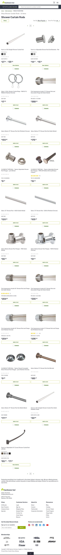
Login (17, 505)
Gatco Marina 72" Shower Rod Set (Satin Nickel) (43, 131)
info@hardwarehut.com (7, 494)
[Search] (38, 6)
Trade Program (50, 511)
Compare (16, 68)
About (32, 505)
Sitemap (17, 551)
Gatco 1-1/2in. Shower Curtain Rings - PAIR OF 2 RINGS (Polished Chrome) (14, 92)
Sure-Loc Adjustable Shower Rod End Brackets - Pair (45, 49)
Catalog (48, 507)
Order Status (19, 515)
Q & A (47, 517)
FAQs (47, 515)
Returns (18, 517)
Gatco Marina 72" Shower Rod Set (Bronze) (42, 368)
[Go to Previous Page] (27, 26)
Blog (47, 505)
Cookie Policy (11, 551)
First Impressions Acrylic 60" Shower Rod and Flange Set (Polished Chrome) (15, 329)
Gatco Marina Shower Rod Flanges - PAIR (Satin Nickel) (14, 249)
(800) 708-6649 (13, 7)
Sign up (21, 527)
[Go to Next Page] (33, 26)
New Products (4, 507)
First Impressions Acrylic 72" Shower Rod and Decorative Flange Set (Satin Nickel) (43, 92)
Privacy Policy (4, 551)
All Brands (4, 505)
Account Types (50, 509)
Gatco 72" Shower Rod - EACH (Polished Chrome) (44, 210)
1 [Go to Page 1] (30, 25)
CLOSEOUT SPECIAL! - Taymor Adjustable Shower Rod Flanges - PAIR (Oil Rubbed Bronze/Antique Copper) (44, 171)
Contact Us (19, 513)
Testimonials (34, 509)
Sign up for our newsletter (8, 525)
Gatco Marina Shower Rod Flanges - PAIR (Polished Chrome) (44, 249)
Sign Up (18, 507)
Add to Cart (15, 105)
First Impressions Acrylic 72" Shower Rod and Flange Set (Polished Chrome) (45, 329)
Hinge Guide (49, 513)
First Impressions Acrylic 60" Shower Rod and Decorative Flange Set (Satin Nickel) (43, 289)
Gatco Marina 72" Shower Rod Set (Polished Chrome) (15, 131)
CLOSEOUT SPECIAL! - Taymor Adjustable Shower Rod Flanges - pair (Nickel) (15, 170)
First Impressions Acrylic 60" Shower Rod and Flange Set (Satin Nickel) (15, 289)
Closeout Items (5, 509)
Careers (33, 507)
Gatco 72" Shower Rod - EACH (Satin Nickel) (13, 210)
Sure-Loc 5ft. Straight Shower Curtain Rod (12, 49)
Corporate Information (37, 511)
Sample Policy (19, 511)
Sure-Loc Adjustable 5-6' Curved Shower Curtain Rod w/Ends (15, 448)
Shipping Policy (20, 509)
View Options (16, 65)
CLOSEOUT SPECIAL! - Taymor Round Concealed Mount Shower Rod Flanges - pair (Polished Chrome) (15, 369)
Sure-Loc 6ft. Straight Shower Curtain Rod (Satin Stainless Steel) (44, 408)
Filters (5, 20)
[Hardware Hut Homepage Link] (8, 2)
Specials (3, 511)
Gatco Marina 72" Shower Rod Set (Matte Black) (14, 408)
